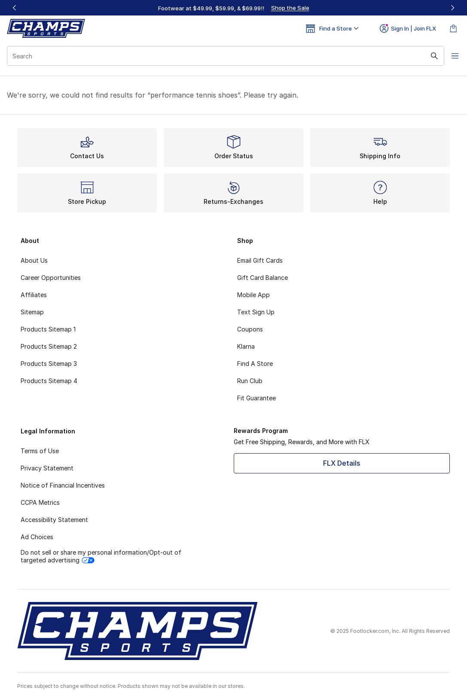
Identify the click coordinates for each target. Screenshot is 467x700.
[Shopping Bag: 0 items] (453, 28)
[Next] (452, 7)
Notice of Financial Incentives (63, 485)
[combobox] (221, 55)
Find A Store (255, 363)
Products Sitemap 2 (49, 346)
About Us (34, 260)
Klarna (246, 346)
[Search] (221, 55)
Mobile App (253, 294)
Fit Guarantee (256, 398)
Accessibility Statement (54, 519)
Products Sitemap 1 (48, 329)
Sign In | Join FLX (408, 28)
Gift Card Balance (262, 277)
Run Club (249, 380)
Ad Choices (37, 536)
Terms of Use (40, 450)
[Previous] (14, 7)
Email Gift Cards (260, 260)
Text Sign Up (256, 312)
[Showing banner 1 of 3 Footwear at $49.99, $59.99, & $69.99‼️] (233, 8)
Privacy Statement (47, 468)
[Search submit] (426, 55)
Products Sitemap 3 (49, 363)
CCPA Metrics (40, 502)
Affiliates (34, 294)
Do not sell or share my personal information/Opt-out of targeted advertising (101, 556)
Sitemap (32, 312)
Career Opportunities (51, 277)
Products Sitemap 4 (49, 380)
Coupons (250, 329)
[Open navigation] (450, 56)
